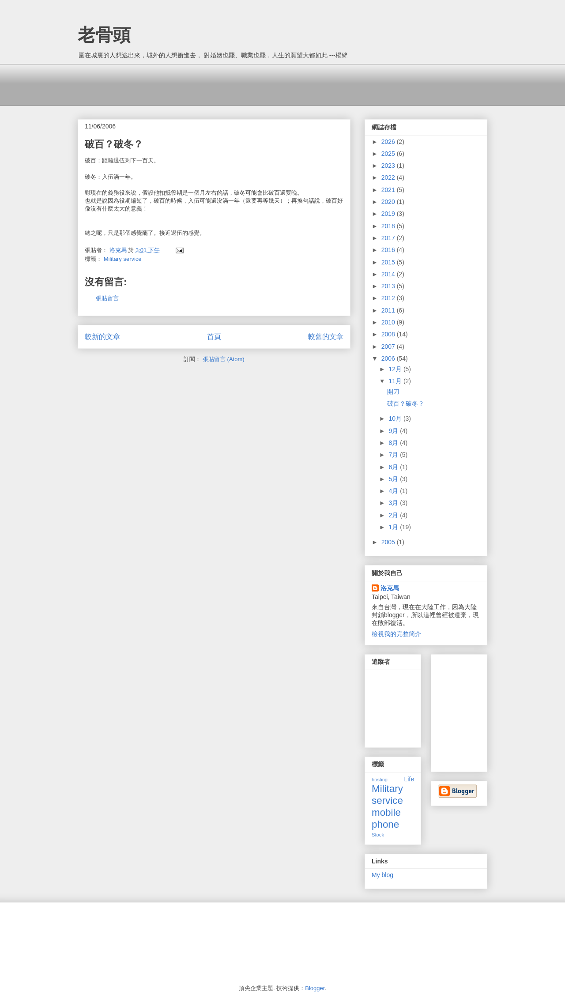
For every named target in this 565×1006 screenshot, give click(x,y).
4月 (394, 490)
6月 (394, 467)
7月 (394, 454)
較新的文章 (102, 336)
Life (409, 779)
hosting (380, 779)
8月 (394, 442)
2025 (389, 153)
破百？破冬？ (405, 403)
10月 (395, 418)
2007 (389, 346)
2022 (389, 177)
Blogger (314, 988)
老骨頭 (104, 35)
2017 (389, 237)
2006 (389, 358)
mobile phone (386, 818)
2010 (389, 322)
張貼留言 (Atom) (224, 359)
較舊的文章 (325, 336)
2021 (389, 189)
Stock (378, 834)
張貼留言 (107, 298)
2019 (389, 213)
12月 (395, 369)
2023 (389, 165)
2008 (389, 334)
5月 (394, 478)
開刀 (393, 391)
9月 (394, 430)
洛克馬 (389, 588)
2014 (389, 274)
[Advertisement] (238, 84)
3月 (394, 502)
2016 (389, 249)
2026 (389, 141)
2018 (389, 226)
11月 (395, 380)
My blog (382, 874)
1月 (394, 527)
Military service (123, 259)
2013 (389, 286)
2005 (389, 542)
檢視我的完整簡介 (396, 633)
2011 (389, 310)
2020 (389, 201)
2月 (394, 515)
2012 (389, 297)
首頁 (214, 336)
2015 (389, 262)
